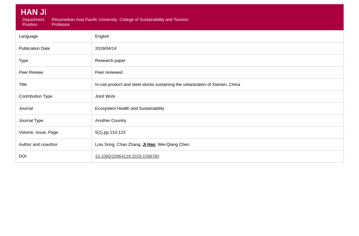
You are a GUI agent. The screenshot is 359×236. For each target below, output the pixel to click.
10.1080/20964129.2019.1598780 (127, 156)
